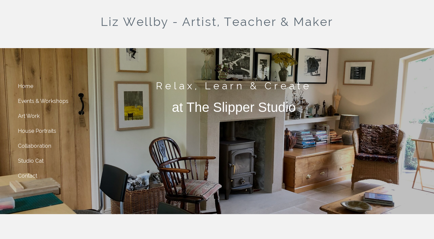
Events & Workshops (43, 101)
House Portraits (37, 131)
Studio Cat (31, 161)
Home (25, 86)
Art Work (29, 116)
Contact (27, 176)
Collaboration (34, 146)
